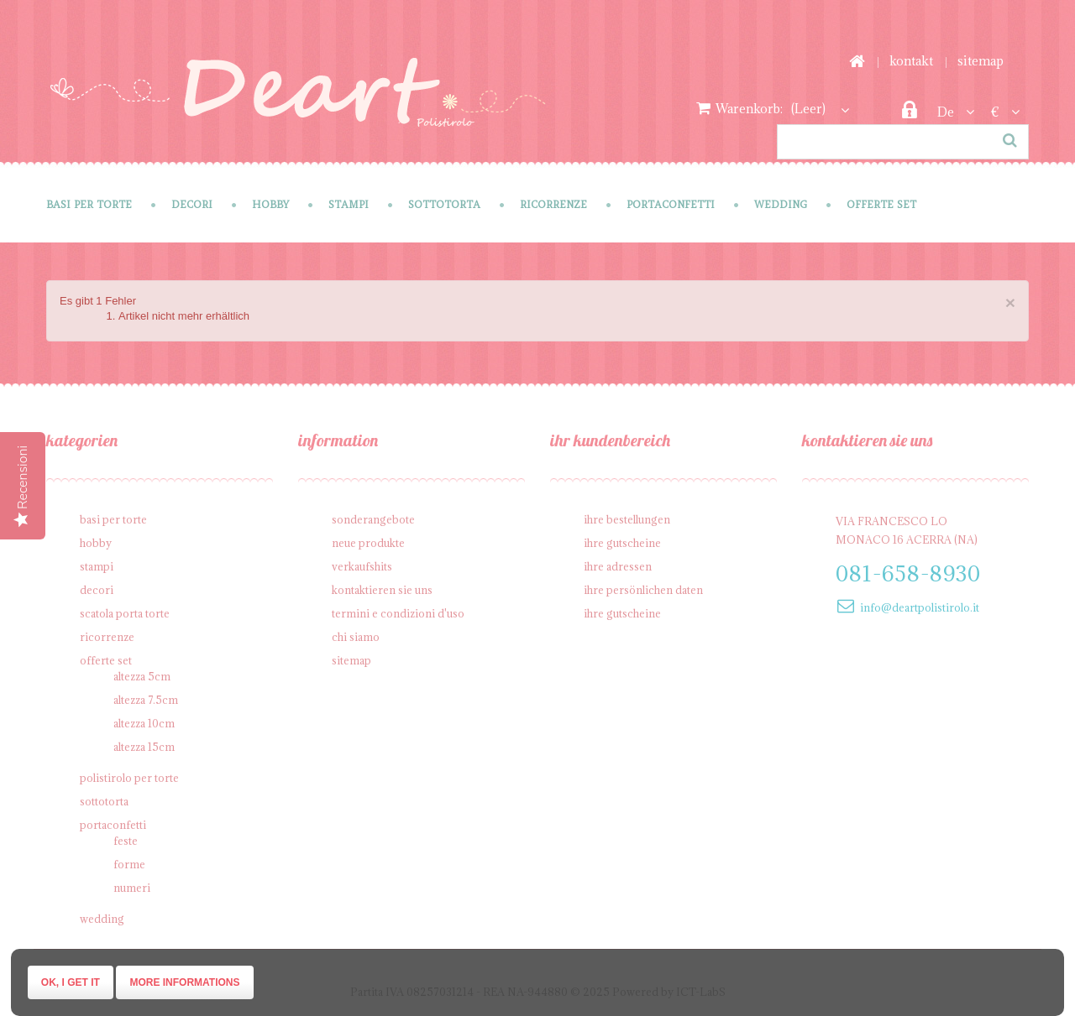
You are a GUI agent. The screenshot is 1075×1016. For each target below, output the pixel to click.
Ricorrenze (553, 204)
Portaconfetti (671, 204)
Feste (125, 840)
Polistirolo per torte (129, 777)
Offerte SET (881, 204)
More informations (184, 982)
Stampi (348, 204)
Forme (129, 864)
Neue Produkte (368, 543)
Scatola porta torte (125, 613)
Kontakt (911, 61)
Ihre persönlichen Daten (643, 590)
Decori (191, 204)
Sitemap (980, 61)
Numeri (131, 887)
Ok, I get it (70, 982)
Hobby (270, 204)
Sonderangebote (373, 519)
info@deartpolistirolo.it (919, 607)
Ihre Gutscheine (622, 543)
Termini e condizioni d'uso (398, 613)
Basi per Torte (89, 204)
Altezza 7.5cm (145, 699)
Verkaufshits (362, 566)
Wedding (780, 204)
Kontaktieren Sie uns (382, 590)
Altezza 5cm (141, 676)
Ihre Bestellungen (627, 519)
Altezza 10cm (144, 723)
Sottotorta (444, 204)
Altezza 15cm (144, 746)
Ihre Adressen (618, 566)
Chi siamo (356, 636)
